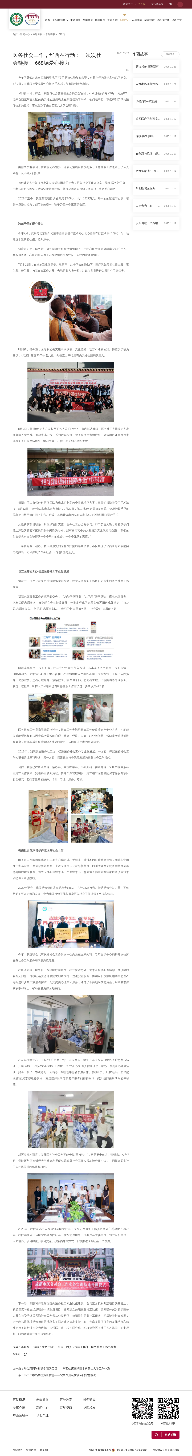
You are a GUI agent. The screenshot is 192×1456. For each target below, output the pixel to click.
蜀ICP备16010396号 (100, 1450)
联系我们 (45, 1450)
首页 (47, 20)
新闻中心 (125, 20)
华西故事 (50, 34)
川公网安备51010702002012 (129, 1450)
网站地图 (17, 1450)
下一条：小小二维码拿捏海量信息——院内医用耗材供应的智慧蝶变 (54, 1375)
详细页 (61, 34)
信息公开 (128, 4)
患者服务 (75, 20)
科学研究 (100, 20)
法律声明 (31, 1450)
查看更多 (170, 54)
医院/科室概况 (60, 20)
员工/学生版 (156, 4)
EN (170, 4)
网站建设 (157, 1450)
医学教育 (88, 20)
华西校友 (149, 20)
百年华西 (137, 20)
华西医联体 (163, 20)
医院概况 (19, 1400)
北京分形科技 (172, 1450)
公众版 (141, 4)
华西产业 (176, 20)
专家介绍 (112, 20)
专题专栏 (37, 34)
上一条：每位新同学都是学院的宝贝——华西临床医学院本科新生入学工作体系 (61, 1368)
